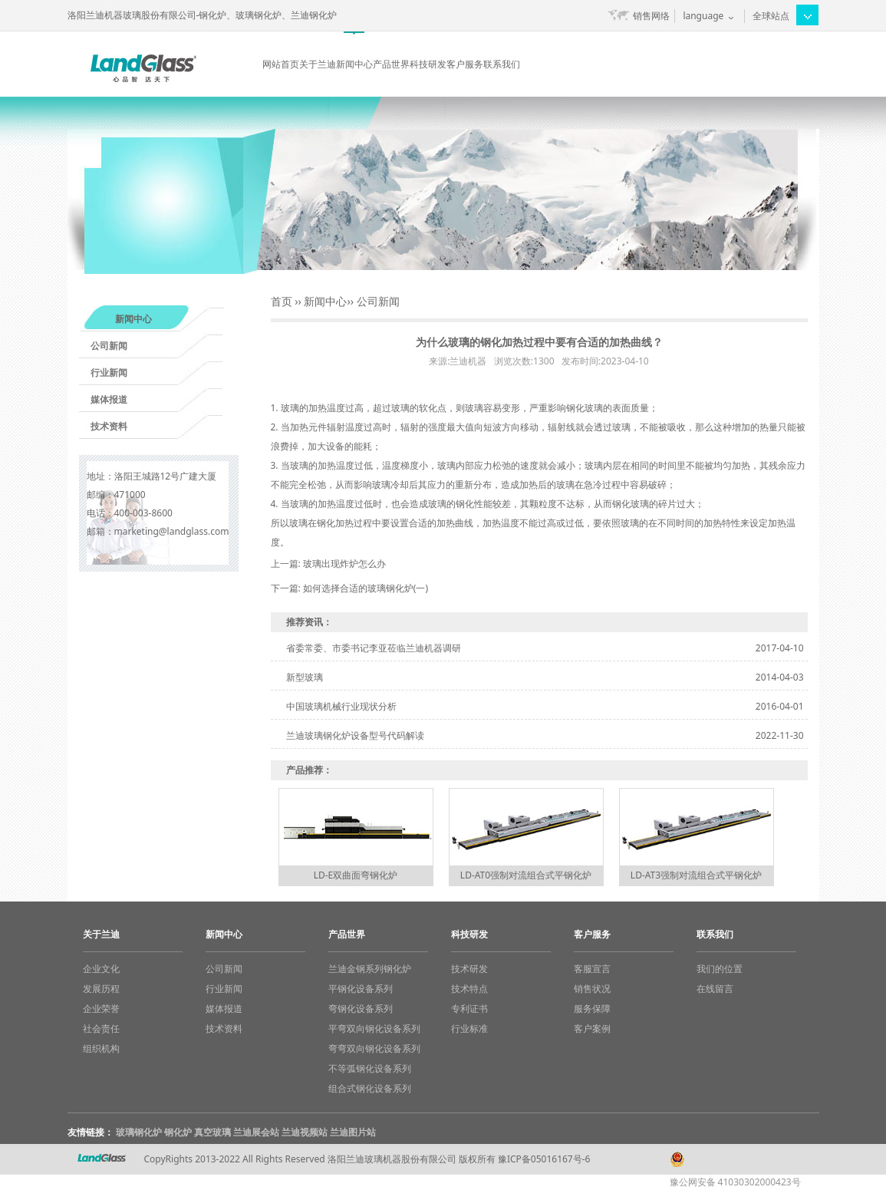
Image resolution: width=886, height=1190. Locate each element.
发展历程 (101, 988)
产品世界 (391, 64)
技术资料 (109, 426)
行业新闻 (109, 372)
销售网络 (651, 15)
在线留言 (715, 988)
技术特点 (469, 988)
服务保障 (592, 1008)
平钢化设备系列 (360, 988)
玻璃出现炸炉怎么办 (344, 563)
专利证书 (469, 1008)
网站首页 (280, 64)
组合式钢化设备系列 (369, 1088)
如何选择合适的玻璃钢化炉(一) (365, 588)
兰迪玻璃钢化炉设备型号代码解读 (355, 735)
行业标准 (469, 1028)
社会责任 (101, 1028)
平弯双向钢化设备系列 (374, 1028)
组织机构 (101, 1048)
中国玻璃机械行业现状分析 (341, 706)
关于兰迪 (317, 64)
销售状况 (592, 988)
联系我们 (501, 64)
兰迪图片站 (353, 1132)
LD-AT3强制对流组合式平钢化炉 (696, 875)
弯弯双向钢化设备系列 (374, 1048)
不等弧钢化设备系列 (369, 1068)
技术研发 (469, 968)
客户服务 (464, 64)
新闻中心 (354, 64)
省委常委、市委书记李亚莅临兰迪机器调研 (373, 647)
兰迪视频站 (305, 1132)
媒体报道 (109, 399)
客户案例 (592, 1028)
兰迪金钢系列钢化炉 (369, 968)
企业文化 (101, 968)
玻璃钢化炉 (139, 1132)
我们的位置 (720, 968)
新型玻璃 (304, 677)
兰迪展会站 (256, 1132)
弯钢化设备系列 (360, 1008)
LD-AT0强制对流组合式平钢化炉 (525, 875)
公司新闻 (109, 345)
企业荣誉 (101, 1008)
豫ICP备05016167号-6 (544, 1158)
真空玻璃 (212, 1132)
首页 (281, 301)
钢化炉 (178, 1132)
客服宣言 (592, 968)
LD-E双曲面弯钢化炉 (356, 875)
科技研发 (428, 64)
